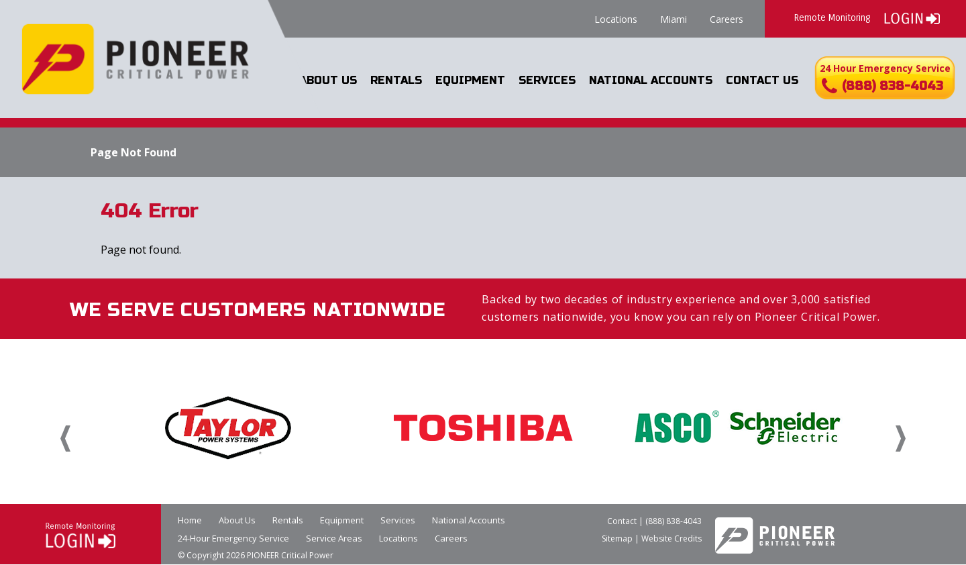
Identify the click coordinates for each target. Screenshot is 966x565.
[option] (228, 427)
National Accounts (650, 80)
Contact (622, 521)
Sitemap (617, 538)
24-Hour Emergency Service (233, 538)
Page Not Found (133, 152)
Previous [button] (65, 438)
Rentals (396, 80)
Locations (615, 19)
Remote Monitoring (867, 17)
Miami (673, 19)
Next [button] (901, 438)
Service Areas (334, 538)
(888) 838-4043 (673, 521)
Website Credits (671, 538)
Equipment (470, 80)
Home (190, 520)
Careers (726, 19)
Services (547, 80)
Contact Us (762, 80)
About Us (328, 80)
